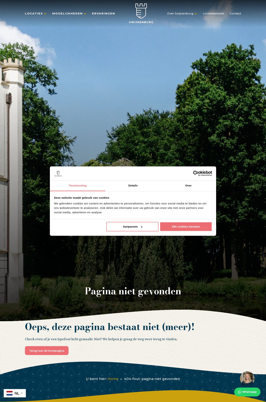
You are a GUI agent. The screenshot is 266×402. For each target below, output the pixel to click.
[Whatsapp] (247, 383)
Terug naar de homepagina (46, 350)
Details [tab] (133, 185)
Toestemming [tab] (78, 185)
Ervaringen (103, 15)
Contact (235, 15)
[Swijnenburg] (141, 15)
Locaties (34, 15)
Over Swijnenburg (180, 15)
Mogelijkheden (67, 15)
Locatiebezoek (213, 15)
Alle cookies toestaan (186, 226)
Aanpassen (132, 226)
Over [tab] (188, 185)
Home (113, 379)
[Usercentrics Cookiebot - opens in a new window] (196, 173)
